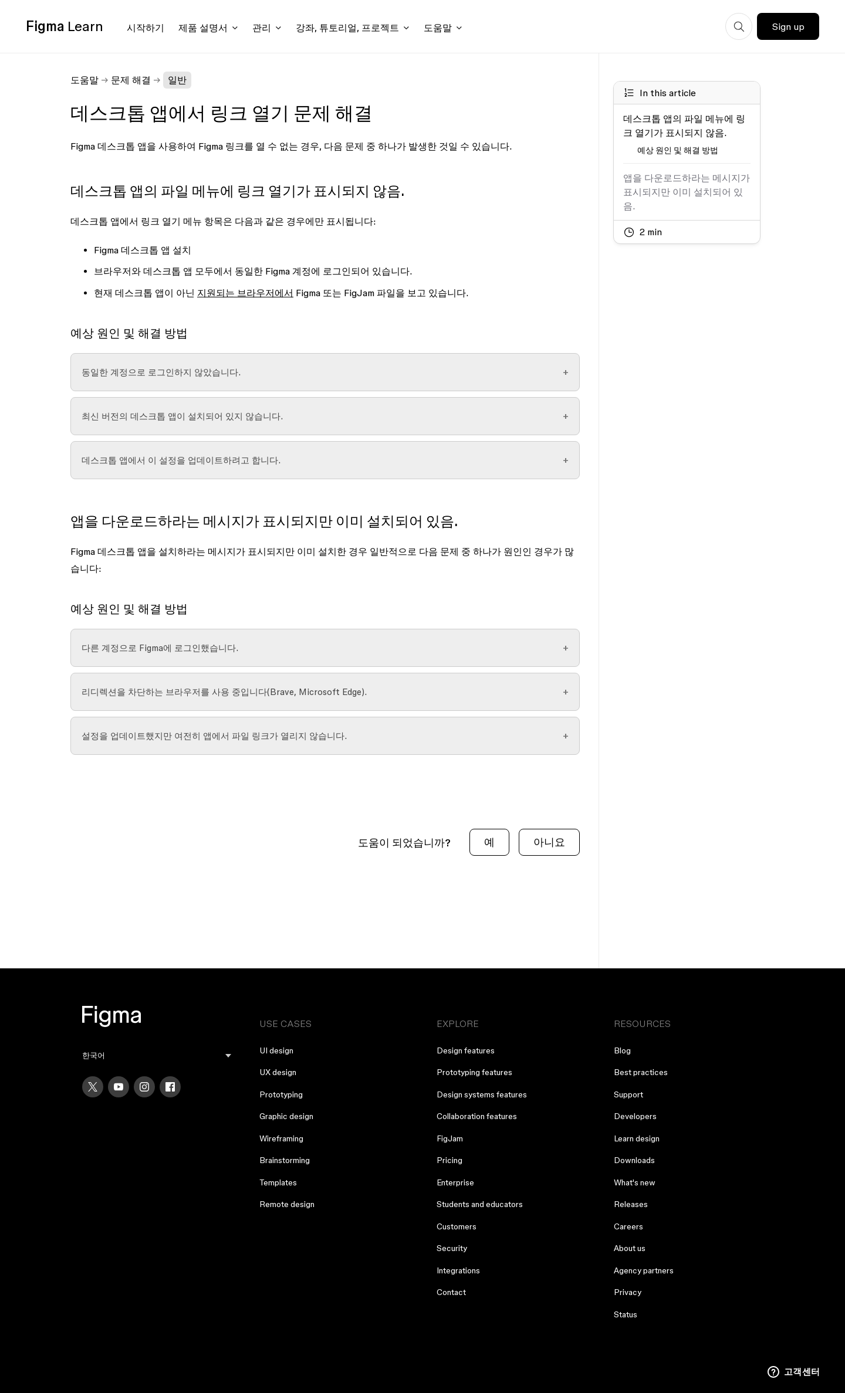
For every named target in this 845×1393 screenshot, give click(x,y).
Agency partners (644, 1270)
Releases (631, 1204)
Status (625, 1314)
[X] (92, 1086)
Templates (278, 1182)
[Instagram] (144, 1086)
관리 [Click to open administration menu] (261, 27)
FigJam (450, 1138)
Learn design (637, 1138)
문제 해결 (131, 79)
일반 (177, 79)
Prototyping (281, 1094)
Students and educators (480, 1204)
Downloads (634, 1160)
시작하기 (145, 27)
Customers (456, 1226)
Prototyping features (474, 1072)
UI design (276, 1050)
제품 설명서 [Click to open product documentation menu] (203, 27)
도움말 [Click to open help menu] (438, 27)
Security (452, 1248)
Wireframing (281, 1138)
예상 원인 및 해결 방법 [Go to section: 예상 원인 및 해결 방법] (677, 150)
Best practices (641, 1072)
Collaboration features (477, 1116)
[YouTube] (118, 1086)
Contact (451, 1292)
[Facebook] (170, 1086)
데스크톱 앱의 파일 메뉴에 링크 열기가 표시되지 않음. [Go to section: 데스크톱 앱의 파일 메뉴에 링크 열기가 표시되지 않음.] (684, 125)
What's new (634, 1182)
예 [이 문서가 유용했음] (489, 842)
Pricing (449, 1160)
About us (629, 1248)
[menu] (156, 1055)
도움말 (84, 79)
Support (628, 1094)
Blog (622, 1050)
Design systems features (482, 1094)
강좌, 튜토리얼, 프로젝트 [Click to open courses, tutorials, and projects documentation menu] (347, 27)
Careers (628, 1226)
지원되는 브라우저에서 (245, 292)
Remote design (287, 1204)
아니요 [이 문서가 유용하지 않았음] (549, 842)
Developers (635, 1116)
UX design (277, 1072)
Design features (466, 1050)
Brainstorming (284, 1160)
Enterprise (455, 1182)
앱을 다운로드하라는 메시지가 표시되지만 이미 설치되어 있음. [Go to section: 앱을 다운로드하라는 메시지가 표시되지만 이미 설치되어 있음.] (686, 191)
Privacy (627, 1292)
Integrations (458, 1270)
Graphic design (286, 1116)
